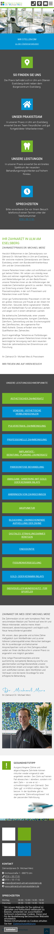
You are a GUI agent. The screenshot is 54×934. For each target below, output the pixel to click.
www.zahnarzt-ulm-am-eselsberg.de (22, 886)
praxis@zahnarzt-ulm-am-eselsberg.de (23, 882)
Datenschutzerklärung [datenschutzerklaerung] (24, 923)
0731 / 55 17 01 (26, 219)
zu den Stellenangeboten (27, 43)
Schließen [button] (10, 929)
